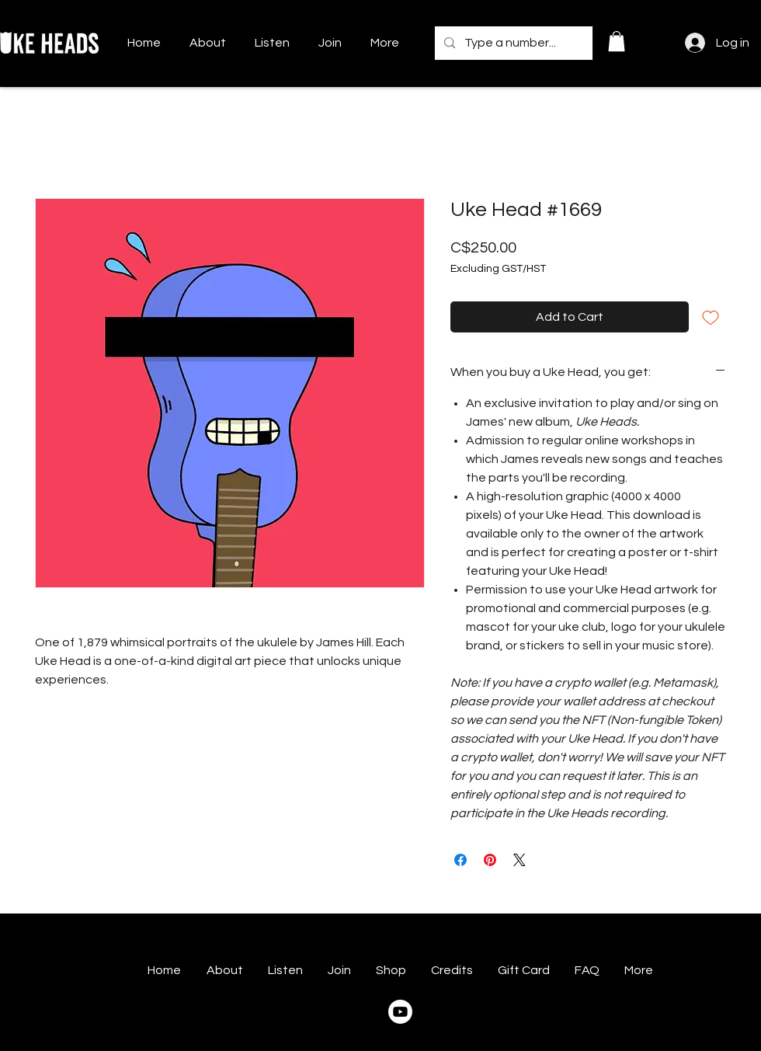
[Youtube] (400, 1012)
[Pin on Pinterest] (490, 860)
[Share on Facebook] (460, 860)
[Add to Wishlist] (710, 316)
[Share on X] (519, 860)
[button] (616, 41)
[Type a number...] (512, 43)
